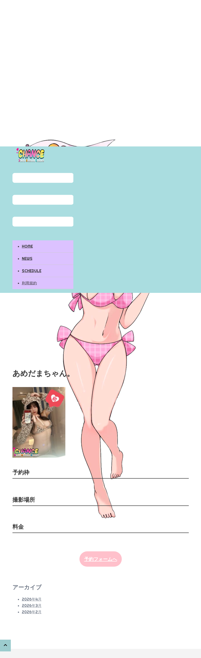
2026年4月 (32, 599)
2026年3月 (32, 605)
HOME (27, 246)
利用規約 (29, 283)
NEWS (27, 258)
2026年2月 (32, 612)
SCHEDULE (31, 270)
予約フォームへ (100, 559)
